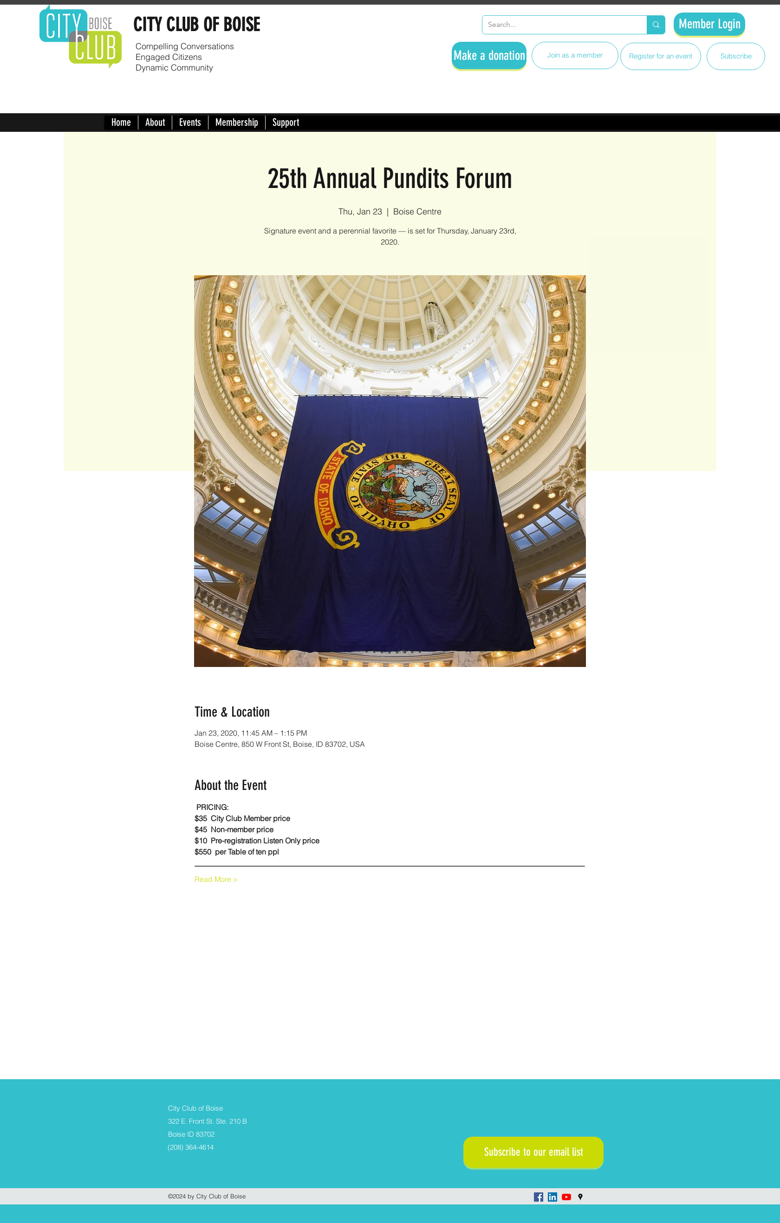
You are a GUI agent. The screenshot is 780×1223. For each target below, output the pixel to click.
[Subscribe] (736, 56)
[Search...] (557, 25)
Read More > (216, 879)
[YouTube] (566, 1197)
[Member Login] (709, 24)
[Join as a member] (575, 55)
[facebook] (538, 1197)
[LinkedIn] (552, 1197)
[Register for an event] (660, 56)
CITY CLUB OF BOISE (196, 25)
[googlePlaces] (580, 1197)
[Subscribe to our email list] (533, 1152)
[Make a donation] (489, 55)
